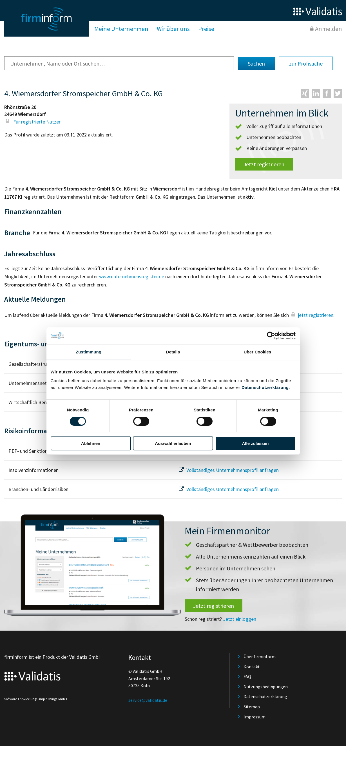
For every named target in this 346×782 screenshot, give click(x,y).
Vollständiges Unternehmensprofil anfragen (228, 470)
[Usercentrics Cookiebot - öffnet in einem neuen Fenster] (271, 335)
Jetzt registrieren (264, 164)
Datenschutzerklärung (265, 387)
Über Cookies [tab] (257, 351)
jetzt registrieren (311, 315)
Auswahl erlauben (173, 443)
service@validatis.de (147, 700)
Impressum (254, 717)
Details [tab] (173, 351)
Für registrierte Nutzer (32, 121)
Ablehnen (90, 443)
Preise (206, 29)
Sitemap (252, 706)
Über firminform (260, 656)
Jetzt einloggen (239, 619)
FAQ (247, 676)
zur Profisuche (306, 63)
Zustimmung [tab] (88, 351)
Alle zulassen (255, 443)
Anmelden (328, 29)
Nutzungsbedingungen (266, 686)
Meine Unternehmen (121, 29)
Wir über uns (173, 29)
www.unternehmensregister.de (131, 276)
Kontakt (252, 666)
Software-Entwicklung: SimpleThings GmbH (35, 699)
